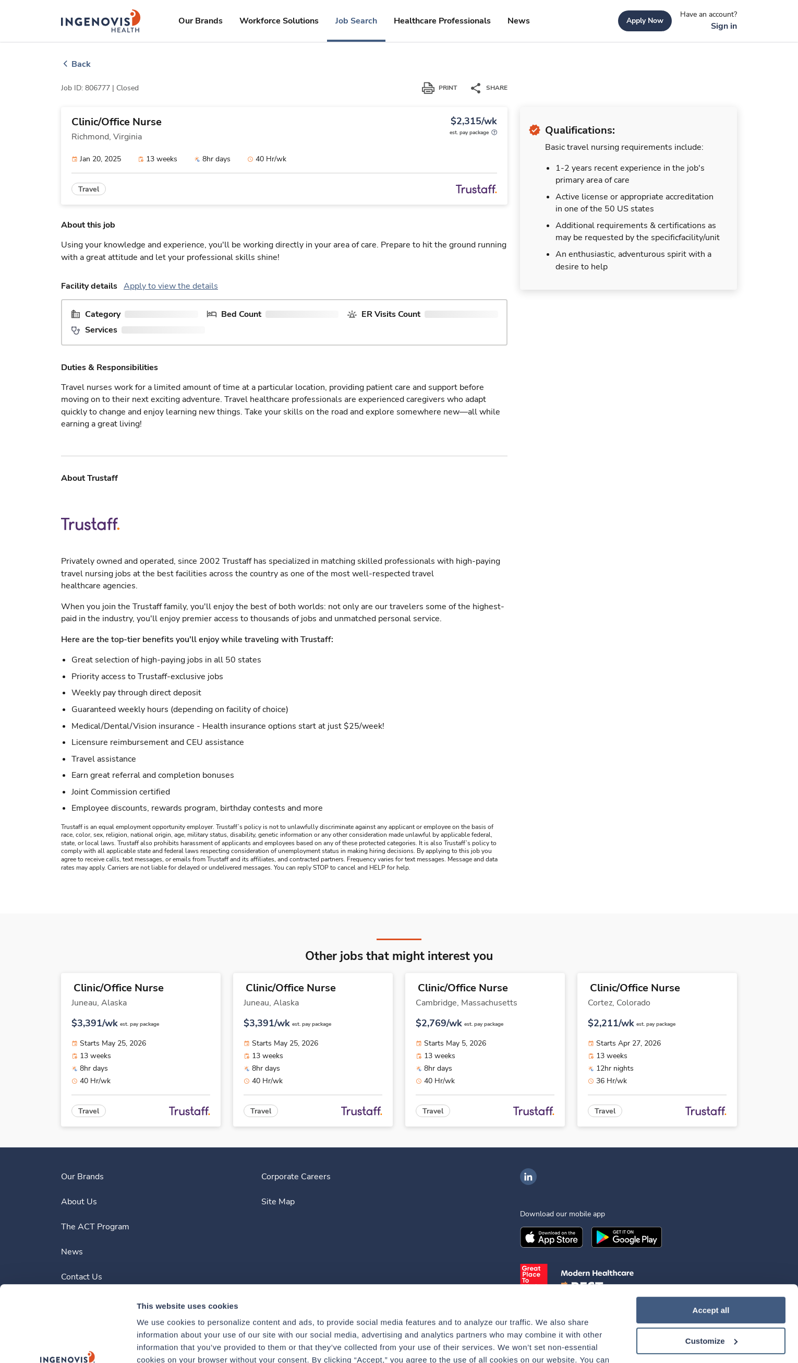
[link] (101, 20)
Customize (711, 1269)
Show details (161, 1342)
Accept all (711, 1239)
